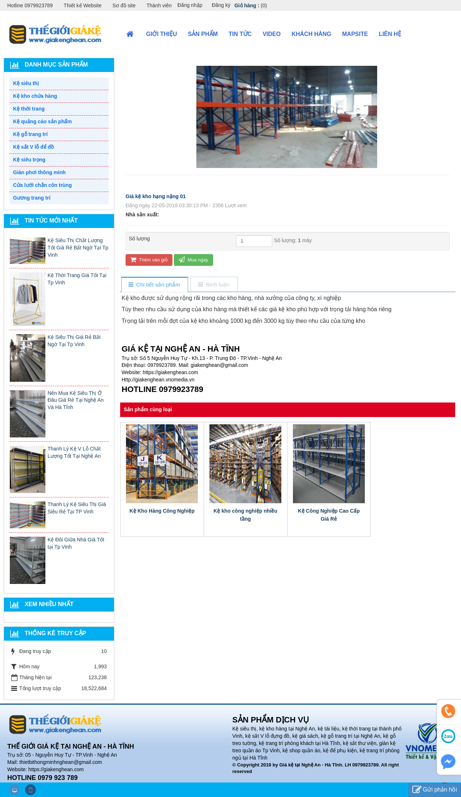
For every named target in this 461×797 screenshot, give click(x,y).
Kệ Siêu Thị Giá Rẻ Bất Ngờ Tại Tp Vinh (74, 340)
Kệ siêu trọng (29, 160)
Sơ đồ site (124, 5)
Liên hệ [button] (390, 34)
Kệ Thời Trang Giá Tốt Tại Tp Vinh (77, 278)
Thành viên (158, 5)
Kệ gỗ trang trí (30, 134)
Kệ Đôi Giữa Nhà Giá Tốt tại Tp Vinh (76, 543)
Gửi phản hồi (434, 790)
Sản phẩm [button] (203, 34)
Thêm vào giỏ (149, 259)
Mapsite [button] (355, 34)
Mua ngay (193, 259)
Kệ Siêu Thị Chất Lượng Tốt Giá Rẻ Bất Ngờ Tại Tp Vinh (78, 247)
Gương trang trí (31, 198)
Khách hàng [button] (311, 34)
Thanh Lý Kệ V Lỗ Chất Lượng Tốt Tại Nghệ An (74, 452)
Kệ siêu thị (26, 83)
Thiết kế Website (82, 5)
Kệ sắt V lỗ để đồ (33, 147)
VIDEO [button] (271, 34)
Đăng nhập (190, 5)
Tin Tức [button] (240, 34)
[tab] (154, 285)
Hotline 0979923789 (30, 5)
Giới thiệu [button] (161, 34)
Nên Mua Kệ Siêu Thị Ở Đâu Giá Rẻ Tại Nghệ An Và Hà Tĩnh (75, 400)
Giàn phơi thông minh (39, 172)
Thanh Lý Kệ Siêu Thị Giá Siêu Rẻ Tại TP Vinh (77, 507)
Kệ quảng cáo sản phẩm (42, 121)
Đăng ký (221, 5)
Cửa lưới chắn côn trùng (42, 185)
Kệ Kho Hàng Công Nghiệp (162, 511)
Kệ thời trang (29, 109)
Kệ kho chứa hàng (35, 96)
